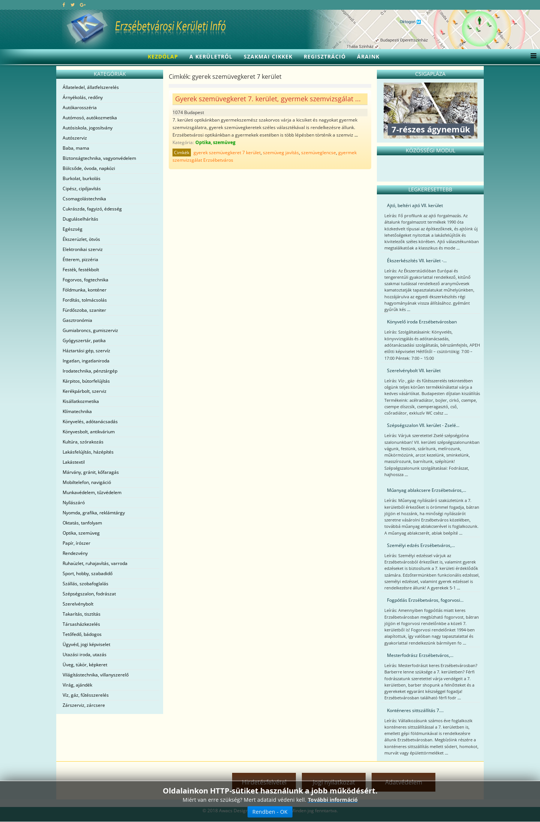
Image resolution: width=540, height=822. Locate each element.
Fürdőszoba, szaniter (84, 310)
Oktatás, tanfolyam (82, 523)
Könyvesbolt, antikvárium (89, 431)
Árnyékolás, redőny (83, 97)
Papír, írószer (76, 543)
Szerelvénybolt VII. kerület (414, 370)
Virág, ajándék (77, 685)
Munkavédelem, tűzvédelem (92, 492)
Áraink (368, 56)
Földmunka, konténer (84, 290)
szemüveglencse (318, 152)
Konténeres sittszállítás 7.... (415, 710)
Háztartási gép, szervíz (86, 350)
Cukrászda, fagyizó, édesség (92, 209)
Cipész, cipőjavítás (82, 188)
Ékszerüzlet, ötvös (81, 239)
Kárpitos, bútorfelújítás (86, 381)
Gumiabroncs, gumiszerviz (90, 330)
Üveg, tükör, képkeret (85, 664)
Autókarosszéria (80, 107)
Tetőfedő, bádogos (82, 634)
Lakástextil (74, 462)
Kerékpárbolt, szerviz (84, 391)
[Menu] (531, 57)
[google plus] (83, 5)
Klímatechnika (77, 411)
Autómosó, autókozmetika (90, 117)
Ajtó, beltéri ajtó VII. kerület (415, 205)
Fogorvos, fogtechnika (85, 280)
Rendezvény (75, 553)
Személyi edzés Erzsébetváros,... (421, 545)
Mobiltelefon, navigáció (87, 482)
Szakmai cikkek (268, 56)
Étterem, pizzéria (80, 259)
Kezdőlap (163, 56)
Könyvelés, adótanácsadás (90, 421)
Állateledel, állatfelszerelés (91, 87)
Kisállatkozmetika (81, 401)
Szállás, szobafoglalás (85, 583)
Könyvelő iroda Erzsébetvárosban (422, 322)
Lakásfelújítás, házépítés (88, 452)
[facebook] (64, 5)
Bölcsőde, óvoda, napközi (89, 168)
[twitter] (72, 5)
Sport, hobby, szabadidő (87, 573)
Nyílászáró (74, 502)
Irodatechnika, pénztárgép (90, 371)
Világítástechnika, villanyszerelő (96, 675)
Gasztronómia (77, 320)
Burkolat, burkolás (81, 178)
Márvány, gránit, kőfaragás (91, 472)
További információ (333, 799)
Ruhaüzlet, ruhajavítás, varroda (95, 563)
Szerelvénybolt (78, 604)
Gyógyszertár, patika (84, 340)
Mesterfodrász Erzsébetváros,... (420, 655)
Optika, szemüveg (81, 533)
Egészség (72, 229)
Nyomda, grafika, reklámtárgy (94, 512)
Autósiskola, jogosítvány (87, 128)
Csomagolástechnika (84, 198)
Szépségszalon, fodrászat (89, 594)
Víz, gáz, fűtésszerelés (86, 695)
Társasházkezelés (81, 624)
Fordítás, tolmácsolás (85, 300)
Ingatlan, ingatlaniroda (86, 361)
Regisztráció (325, 56)
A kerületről (210, 56)
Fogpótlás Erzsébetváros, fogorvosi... (425, 600)
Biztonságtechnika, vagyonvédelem (99, 158)
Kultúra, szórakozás (83, 442)
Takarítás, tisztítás (81, 614)
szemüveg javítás (281, 152)
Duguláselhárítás (80, 219)
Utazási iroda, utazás (84, 654)
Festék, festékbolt (81, 269)
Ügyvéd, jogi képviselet (86, 644)
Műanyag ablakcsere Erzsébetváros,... (426, 490)
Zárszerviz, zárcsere (84, 705)
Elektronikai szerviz (83, 249)
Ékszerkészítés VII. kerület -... (417, 260)
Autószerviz (75, 138)
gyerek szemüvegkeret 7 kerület (227, 152)
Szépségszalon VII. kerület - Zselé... (423, 425)
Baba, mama (76, 148)
